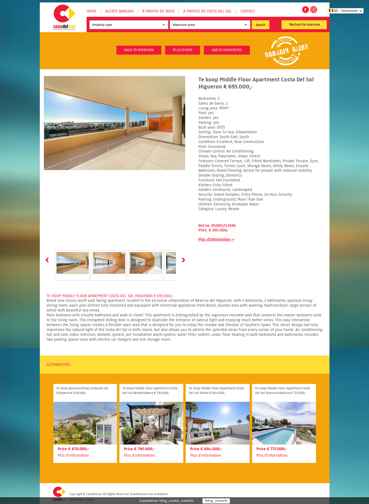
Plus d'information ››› (216, 239)
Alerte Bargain (119, 11)
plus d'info (182, 50)
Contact (247, 11)
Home (92, 11)
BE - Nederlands (343, 11)
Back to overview (139, 50)
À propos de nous (158, 11)
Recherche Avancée (304, 24)
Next (182, 260)
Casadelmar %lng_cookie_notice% (166, 501)
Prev (48, 260)
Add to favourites (227, 50)
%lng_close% (216, 501)
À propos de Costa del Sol (207, 11)
